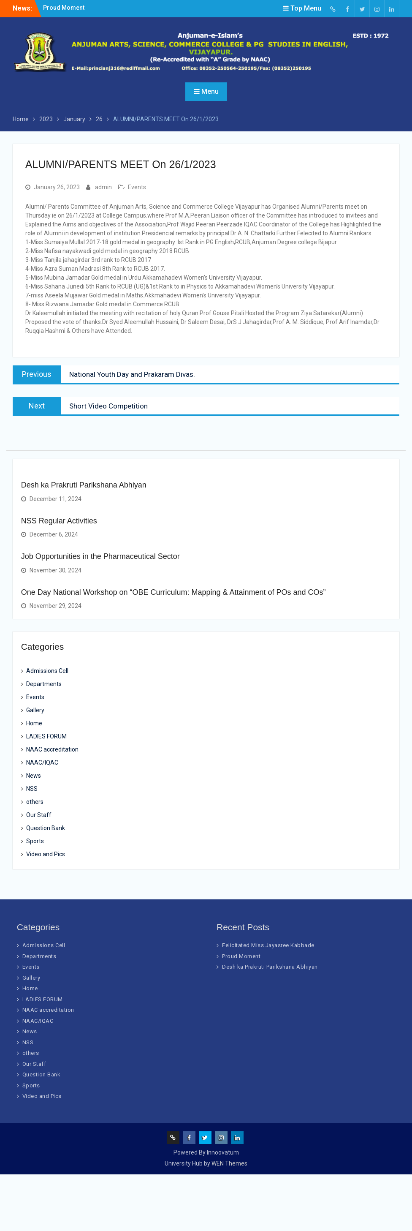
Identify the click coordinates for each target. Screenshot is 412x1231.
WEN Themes (229, 1163)
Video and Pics (45, 854)
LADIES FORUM (46, 736)
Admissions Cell (47, 670)
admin (103, 187)
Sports (35, 841)
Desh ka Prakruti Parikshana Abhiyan (83, 485)
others (34, 801)
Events (137, 187)
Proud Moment (63, 8)
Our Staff (39, 815)
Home (34, 723)
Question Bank (45, 828)
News (33, 775)
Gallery (35, 710)
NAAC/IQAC (42, 762)
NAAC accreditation (52, 749)
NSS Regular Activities (59, 521)
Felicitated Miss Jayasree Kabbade (268, 945)
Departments (44, 684)
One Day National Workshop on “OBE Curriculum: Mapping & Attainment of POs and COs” (173, 592)
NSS (32, 788)
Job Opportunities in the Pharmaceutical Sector (100, 556)
